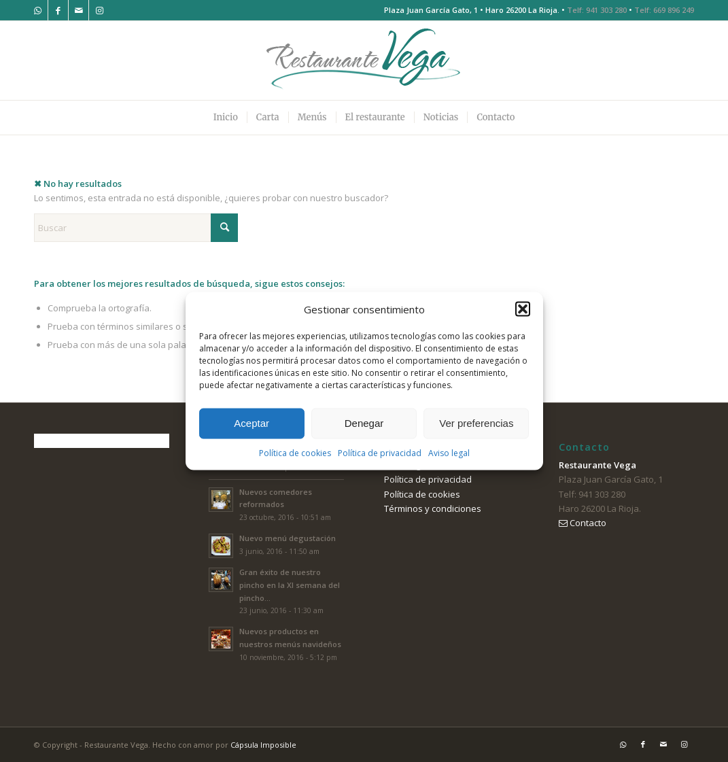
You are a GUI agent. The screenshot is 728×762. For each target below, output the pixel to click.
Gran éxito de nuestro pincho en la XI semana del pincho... (289, 585)
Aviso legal (449, 453)
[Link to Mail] (78, 10)
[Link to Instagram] (99, 10)
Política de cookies (295, 453)
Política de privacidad (379, 453)
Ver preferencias (476, 423)
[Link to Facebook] (58, 10)
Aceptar (251, 423)
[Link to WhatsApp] (38, 10)
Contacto (582, 523)
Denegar (364, 423)
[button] (523, 309)
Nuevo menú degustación (287, 538)
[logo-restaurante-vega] (364, 60)
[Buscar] (136, 227)
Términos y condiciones (432, 508)
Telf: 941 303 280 (597, 10)
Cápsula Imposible (263, 745)
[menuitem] (226, 118)
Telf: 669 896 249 (664, 10)
